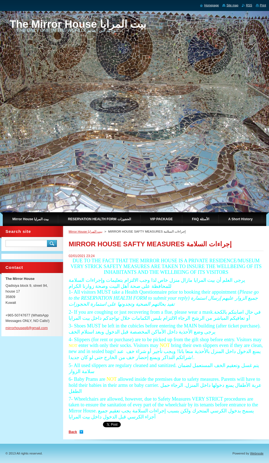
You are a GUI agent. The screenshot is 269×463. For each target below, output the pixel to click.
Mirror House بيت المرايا (85, 231)
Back (73, 432)
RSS (249, 5)
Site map (232, 5)
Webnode (257, 453)
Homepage (211, 5)
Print (263, 5)
